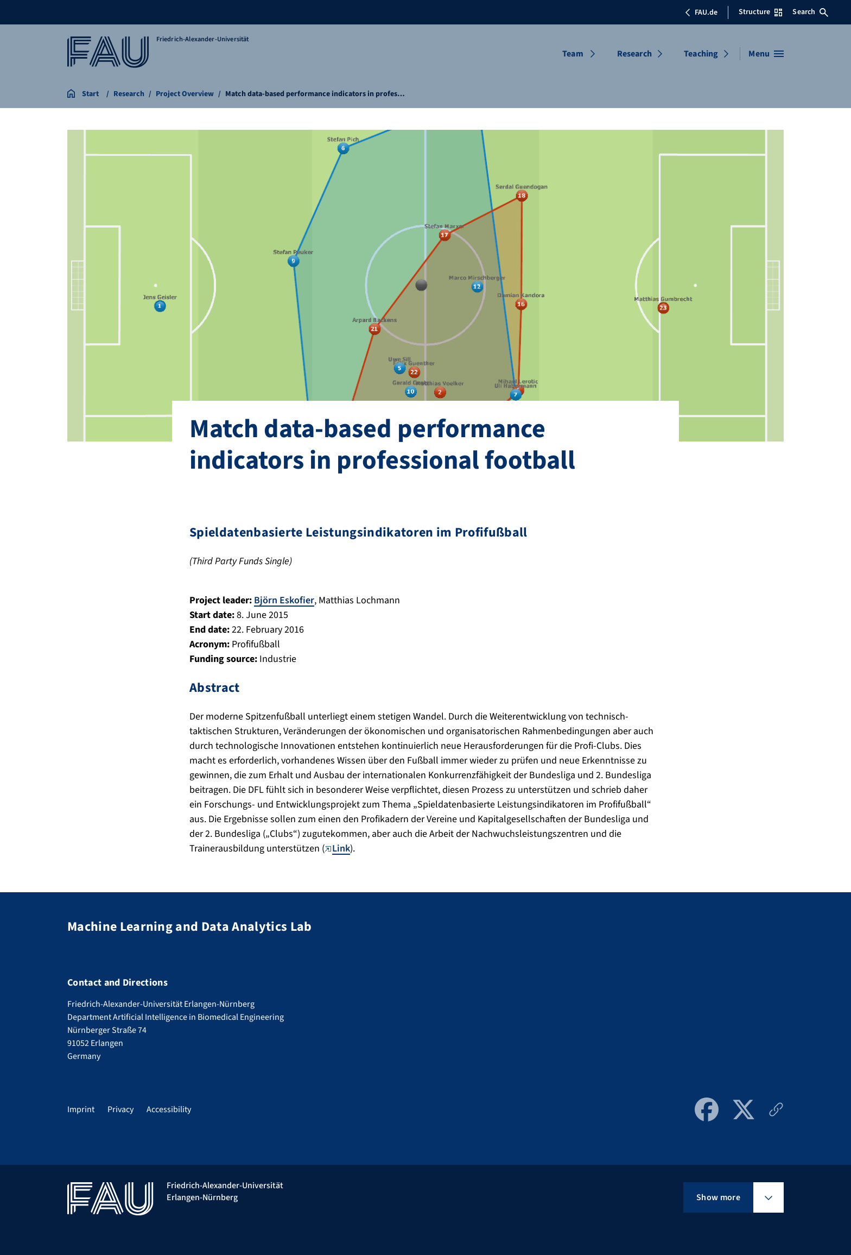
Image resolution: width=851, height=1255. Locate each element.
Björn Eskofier (284, 600)
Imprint (80, 1109)
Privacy (120, 1109)
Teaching (701, 54)
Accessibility (169, 1109)
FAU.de (701, 12)
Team (572, 54)
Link (337, 848)
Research (634, 54)
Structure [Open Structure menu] (760, 12)
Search (810, 12)
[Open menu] (766, 54)
